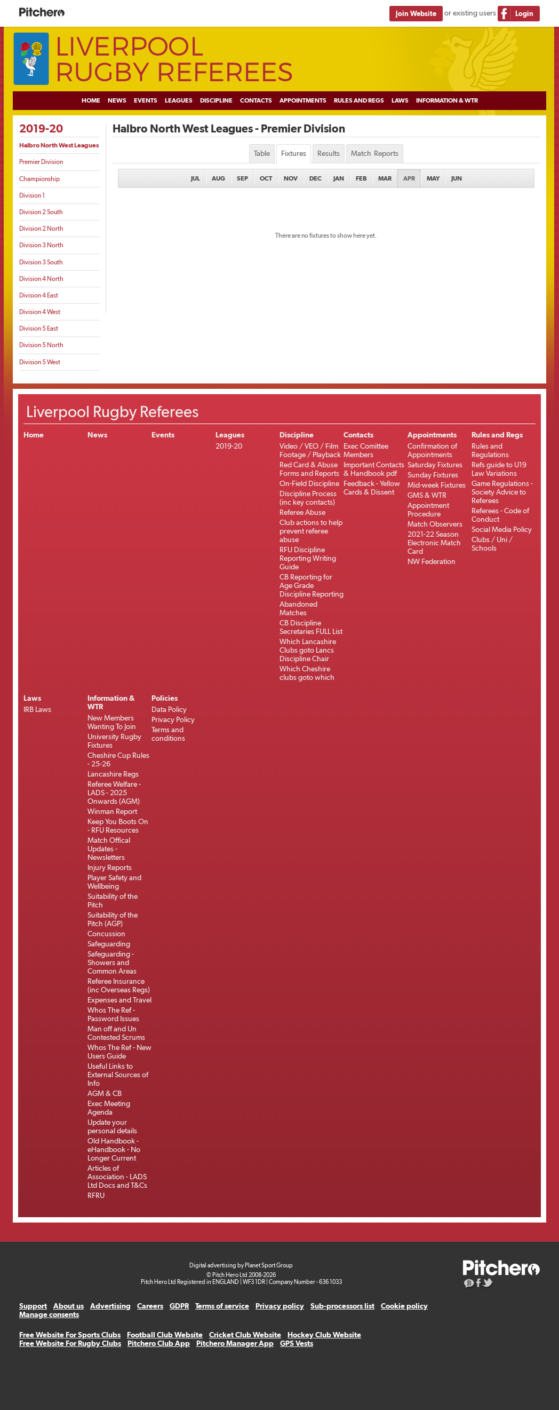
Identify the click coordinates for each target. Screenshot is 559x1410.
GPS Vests (296, 1343)
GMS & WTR (427, 495)
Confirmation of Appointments (432, 450)
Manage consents (49, 1314)
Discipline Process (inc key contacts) (308, 497)
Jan (338, 178)
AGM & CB (104, 1093)
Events (145, 100)
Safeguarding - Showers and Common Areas (112, 962)
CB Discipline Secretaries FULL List (311, 627)
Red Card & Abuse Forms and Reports (309, 468)
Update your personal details (112, 1126)
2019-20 (41, 129)
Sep (242, 178)
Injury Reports (109, 867)
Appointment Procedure (428, 509)
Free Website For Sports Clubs (70, 1334)
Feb (361, 178)
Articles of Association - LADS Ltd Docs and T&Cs (117, 1176)
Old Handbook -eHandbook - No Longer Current (113, 1149)
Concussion (106, 933)
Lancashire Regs (113, 774)
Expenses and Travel (119, 1000)
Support (33, 1306)
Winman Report (112, 811)
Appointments (303, 100)
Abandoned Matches (298, 608)
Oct (266, 178)
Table (262, 153)
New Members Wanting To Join (111, 722)
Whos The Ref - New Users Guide (119, 1051)
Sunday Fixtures (433, 475)
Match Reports (374, 153)
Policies (164, 698)
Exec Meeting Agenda (108, 1107)
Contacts (256, 100)
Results (328, 153)
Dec (315, 178)
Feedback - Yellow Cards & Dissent (372, 487)
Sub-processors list (342, 1306)
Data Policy (169, 709)
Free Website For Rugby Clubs (70, 1343)
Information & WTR (447, 100)
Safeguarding (108, 943)
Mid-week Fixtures (437, 485)
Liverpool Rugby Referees (279, 59)
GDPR (179, 1306)
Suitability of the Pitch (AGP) (112, 919)
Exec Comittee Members (366, 450)
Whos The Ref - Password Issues (113, 1014)
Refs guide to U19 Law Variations (499, 468)
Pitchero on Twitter (488, 1284)
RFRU (96, 1195)
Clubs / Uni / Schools (492, 543)
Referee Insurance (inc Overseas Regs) (118, 985)
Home (91, 100)
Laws (400, 100)
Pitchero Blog (469, 1284)
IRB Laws (37, 709)
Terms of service (222, 1306)
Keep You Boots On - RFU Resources (117, 825)
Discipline (216, 100)
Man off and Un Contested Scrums (116, 1032)
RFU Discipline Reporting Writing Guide (308, 558)
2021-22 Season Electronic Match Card (434, 542)
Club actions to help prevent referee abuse (311, 531)
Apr (409, 178)
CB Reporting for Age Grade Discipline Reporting (312, 585)
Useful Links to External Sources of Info (117, 1074)
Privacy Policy (173, 719)
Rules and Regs (359, 100)
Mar (385, 178)
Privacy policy (279, 1306)
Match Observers (435, 524)
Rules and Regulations (490, 450)
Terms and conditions (168, 733)
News (117, 100)
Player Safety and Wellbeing (114, 881)
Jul (195, 178)
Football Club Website (165, 1334)
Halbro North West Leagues (59, 145)
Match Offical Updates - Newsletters (108, 848)
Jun (456, 178)
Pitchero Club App (158, 1343)
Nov (291, 178)
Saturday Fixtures (435, 464)
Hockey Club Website (324, 1334)
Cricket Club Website (245, 1334)
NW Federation (432, 561)
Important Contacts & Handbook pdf (374, 468)
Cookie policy (404, 1306)
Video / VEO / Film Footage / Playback (310, 450)
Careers (150, 1306)
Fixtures (293, 153)
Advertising (110, 1306)
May (433, 178)
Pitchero (42, 12)
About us (68, 1306)
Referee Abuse (302, 512)
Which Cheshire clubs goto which (307, 673)
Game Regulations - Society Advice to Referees (502, 492)
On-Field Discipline (309, 483)
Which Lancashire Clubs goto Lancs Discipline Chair (308, 650)
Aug (218, 178)
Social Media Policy (502, 529)
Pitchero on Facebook (478, 1284)
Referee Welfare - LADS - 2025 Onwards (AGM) (114, 792)
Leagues (179, 100)
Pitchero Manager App (235, 1343)
